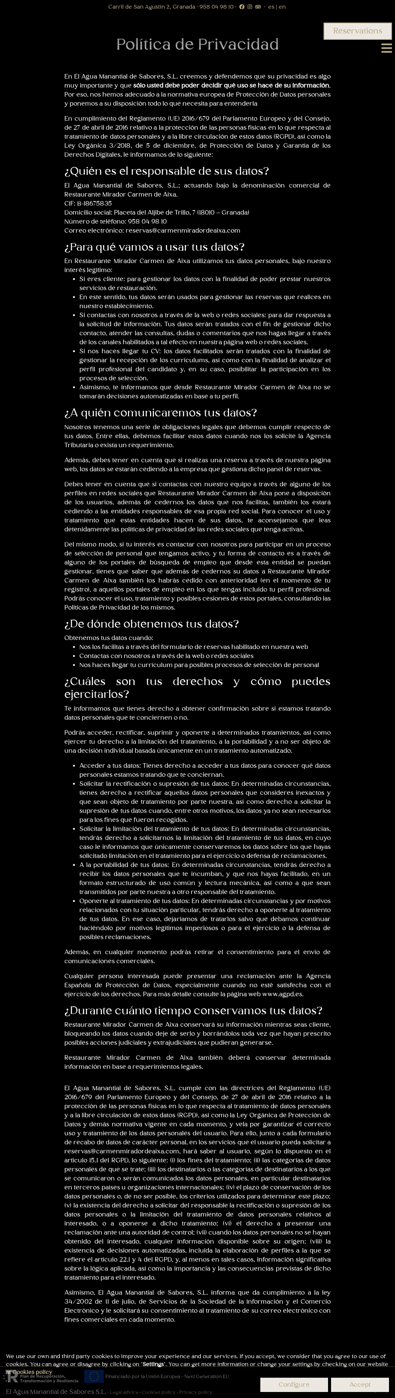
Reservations (357, 31)
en (281, 7)
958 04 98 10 (217, 7)
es (272, 7)
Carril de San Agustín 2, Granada (152, 7)
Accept (360, 1385)
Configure (294, 1385)
